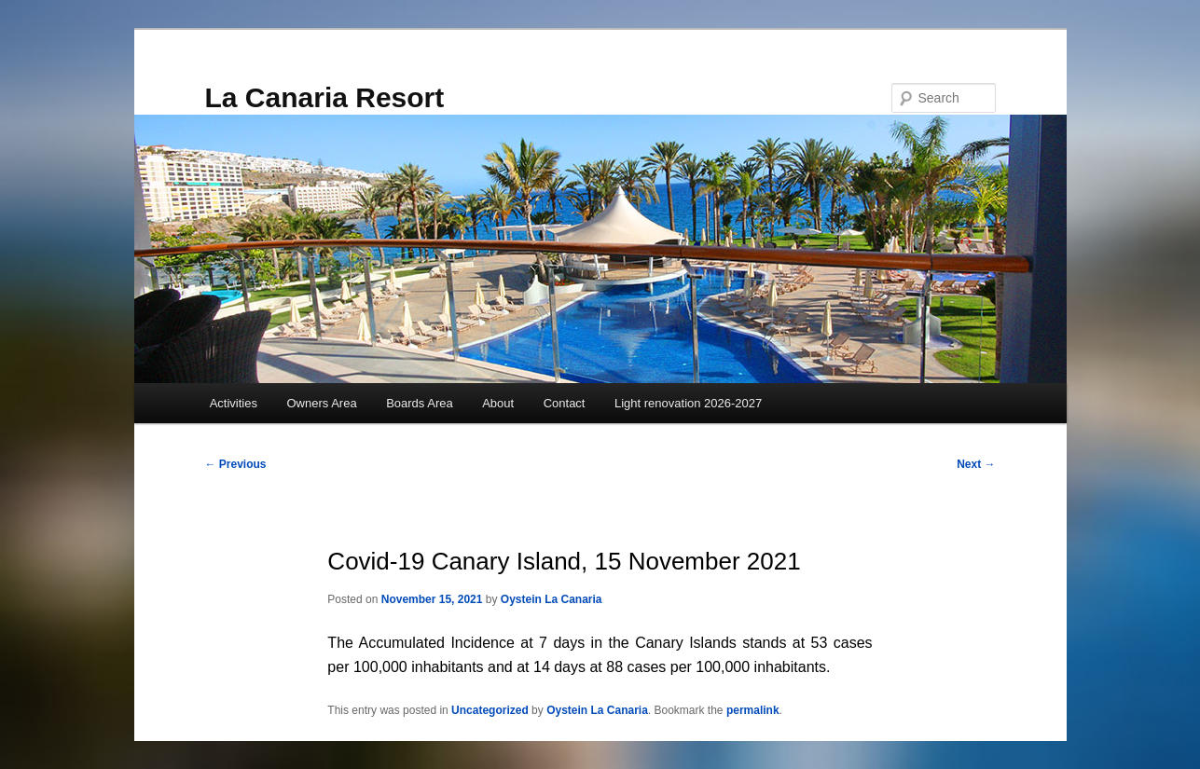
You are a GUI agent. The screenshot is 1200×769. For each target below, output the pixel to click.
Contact (565, 403)
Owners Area (321, 403)
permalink (752, 710)
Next (976, 464)
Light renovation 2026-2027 (688, 403)
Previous (236, 464)
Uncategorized (490, 710)
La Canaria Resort (325, 97)
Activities (233, 403)
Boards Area (419, 403)
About (498, 403)
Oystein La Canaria (551, 599)
